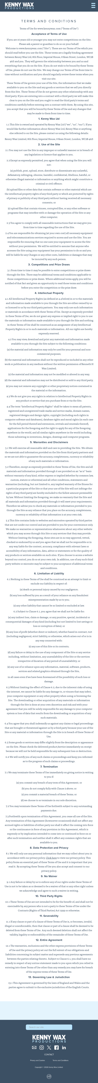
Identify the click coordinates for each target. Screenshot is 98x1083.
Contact (49, 1054)
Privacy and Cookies (37, 1060)
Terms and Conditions (60, 1060)
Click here (51, 858)
